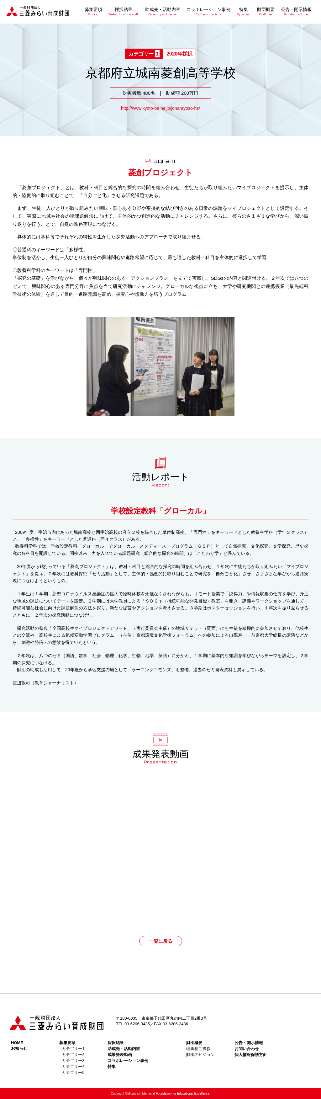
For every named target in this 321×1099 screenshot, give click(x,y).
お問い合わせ (246, 1048)
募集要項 (93, 11)
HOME (17, 1042)
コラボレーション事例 (208, 11)
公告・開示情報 (296, 11)
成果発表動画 (120, 1054)
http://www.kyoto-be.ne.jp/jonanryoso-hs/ (160, 108)
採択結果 (123, 11)
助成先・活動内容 (162, 11)
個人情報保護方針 (250, 1054)
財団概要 (266, 11)
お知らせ (19, 1048)
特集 (244, 11)
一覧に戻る (160, 941)
